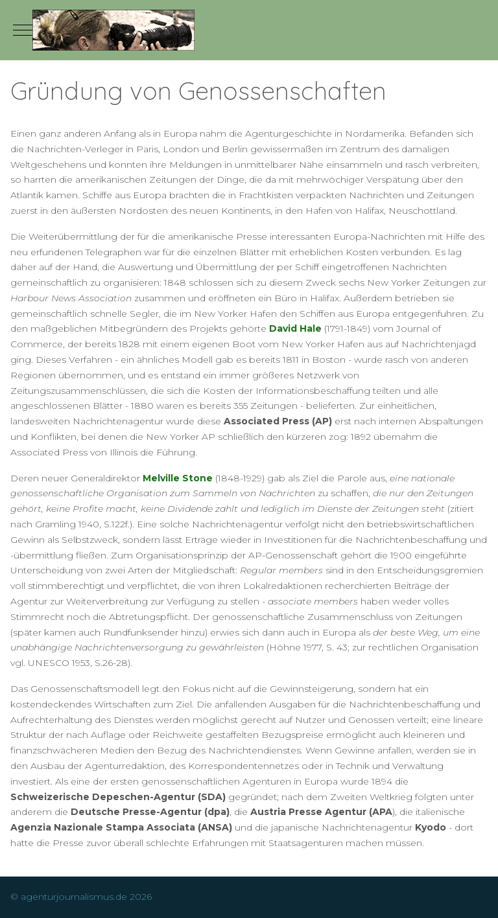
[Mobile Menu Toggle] (22, 30)
